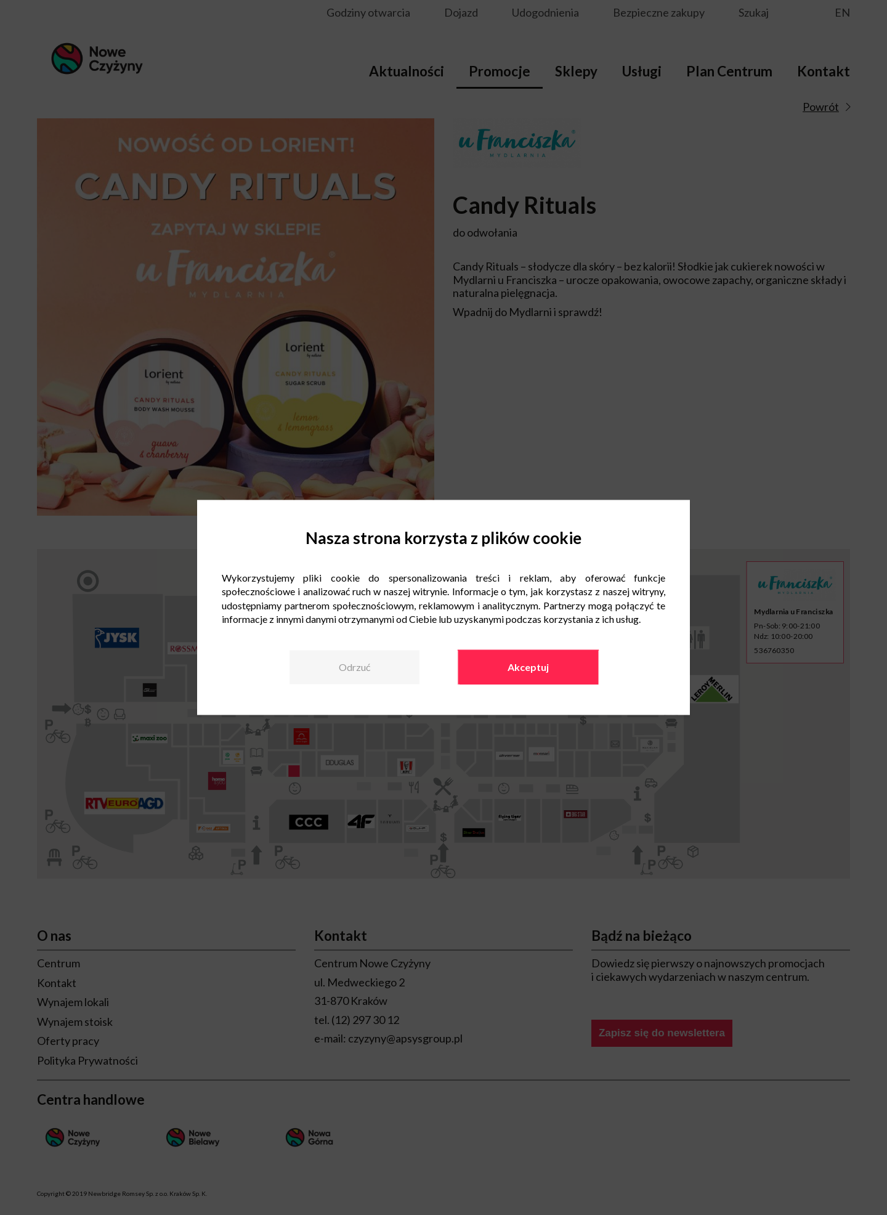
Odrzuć (354, 667)
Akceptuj (528, 667)
